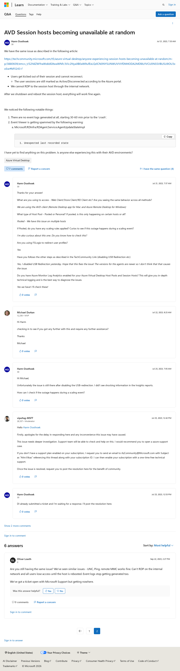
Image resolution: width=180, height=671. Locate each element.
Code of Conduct (147, 661)
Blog (46, 661)
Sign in (172, 4)
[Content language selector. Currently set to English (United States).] (19, 653)
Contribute (61, 661)
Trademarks (9, 666)
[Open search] (163, 5)
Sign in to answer (13, 640)
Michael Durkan (25, 312)
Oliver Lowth (24, 559)
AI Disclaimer (10, 661)
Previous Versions (30, 661)
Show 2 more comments (17, 525)
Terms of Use (127, 661)
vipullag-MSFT (25, 418)
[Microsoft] (6, 4)
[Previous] (80, 631)
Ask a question (166, 14)
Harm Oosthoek (19, 41)
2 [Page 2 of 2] (97, 631)
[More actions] (173, 23)
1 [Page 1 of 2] (89, 631)
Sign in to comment (15, 535)
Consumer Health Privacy (99, 661)
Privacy (75, 661)
